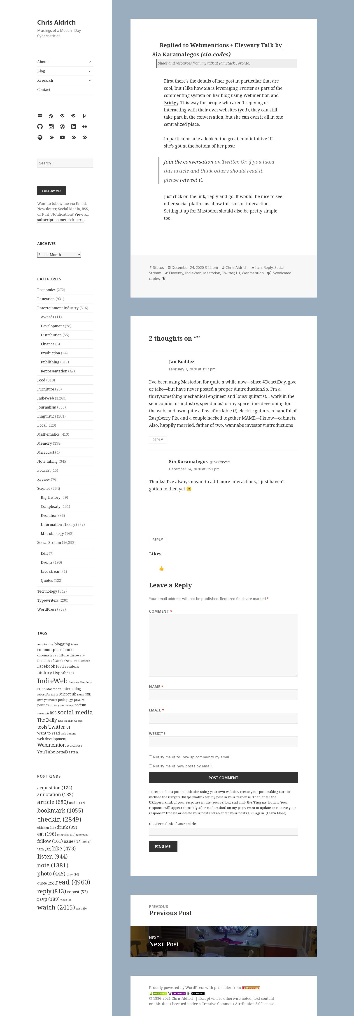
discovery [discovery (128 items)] (77, 655)
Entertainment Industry (58, 307)
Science (43, 488)
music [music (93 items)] (80, 694)
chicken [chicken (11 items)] (46, 828)
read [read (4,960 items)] (72, 882)
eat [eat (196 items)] (46, 834)
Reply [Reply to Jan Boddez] (157, 439)
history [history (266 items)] (44, 673)
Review (43, 479)
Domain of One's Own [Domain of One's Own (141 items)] (54, 660)
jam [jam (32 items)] (44, 849)
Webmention (253, 272)
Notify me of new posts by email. (183, 766)
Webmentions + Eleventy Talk (232, 45)
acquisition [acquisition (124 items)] (54, 788)
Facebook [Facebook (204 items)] (46, 666)
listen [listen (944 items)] (52, 856)
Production (50, 353)
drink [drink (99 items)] (67, 827)
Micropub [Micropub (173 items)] (67, 694)
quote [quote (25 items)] (45, 883)
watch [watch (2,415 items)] (56, 907)
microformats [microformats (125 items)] (47, 694)
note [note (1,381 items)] (52, 865)
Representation (54, 371)
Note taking (47, 461)
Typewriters (48, 600)
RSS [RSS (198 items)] (53, 713)
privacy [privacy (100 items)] (55, 705)
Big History (51, 497)
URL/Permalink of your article (172, 824)
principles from (237, 987)
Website (157, 733)
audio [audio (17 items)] (77, 802)
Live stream (51, 571)
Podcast (44, 470)
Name (156, 686)
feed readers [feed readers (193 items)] (67, 666)
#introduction (248, 389)
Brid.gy (171, 103)
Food (41, 380)
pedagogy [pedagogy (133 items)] (65, 699)
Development (52, 325)
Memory (44, 443)
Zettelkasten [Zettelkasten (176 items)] (67, 752)
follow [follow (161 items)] (50, 841)
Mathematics (48, 434)
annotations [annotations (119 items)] (45, 644)
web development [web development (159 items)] (52, 739)
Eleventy (176, 272)
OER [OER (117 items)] (88, 694)
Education (46, 298)
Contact (43, 89)
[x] (163, 278)
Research (45, 80)
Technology (47, 591)
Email (156, 710)
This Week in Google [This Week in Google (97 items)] (70, 720)
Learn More (276, 813)
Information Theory (58, 524)
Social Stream (49, 542)
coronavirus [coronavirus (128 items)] (46, 655)
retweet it (191, 179)
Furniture (45, 389)
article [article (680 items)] (52, 802)
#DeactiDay (274, 382)
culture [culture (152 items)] (63, 655)
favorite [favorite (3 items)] (82, 834)
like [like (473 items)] (64, 848)
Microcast (45, 452)
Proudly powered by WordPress (177, 987)
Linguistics (46, 416)
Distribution (51, 335)
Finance (47, 344)
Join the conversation (188, 161)
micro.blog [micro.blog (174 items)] (71, 688)
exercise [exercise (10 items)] (66, 835)
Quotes (47, 580)
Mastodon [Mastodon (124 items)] (53, 689)
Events (46, 562)
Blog (41, 71)
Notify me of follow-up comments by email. (192, 757)
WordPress (46, 609)
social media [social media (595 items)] (75, 712)
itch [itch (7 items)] (86, 842)
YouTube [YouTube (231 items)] (46, 752)
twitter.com (222, 462)
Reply (268, 267)
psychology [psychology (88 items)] (67, 705)
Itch (258, 267)
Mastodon (211, 272)
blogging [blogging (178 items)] (62, 644)
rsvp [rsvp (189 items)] (48, 899)
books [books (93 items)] (74, 644)
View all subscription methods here (62, 217)
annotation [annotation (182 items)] (55, 794)
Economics (46, 289)
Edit (44, 553)
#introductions (278, 425)
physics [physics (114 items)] (79, 700)
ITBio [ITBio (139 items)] (41, 689)
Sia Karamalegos (188, 461)
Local (42, 425)
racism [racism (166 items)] (80, 704)
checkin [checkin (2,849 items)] (59, 819)
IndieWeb (45, 398)
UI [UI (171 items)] (68, 727)
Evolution (49, 515)
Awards (47, 316)
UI (238, 272)
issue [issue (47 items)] (73, 841)
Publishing (50, 362)
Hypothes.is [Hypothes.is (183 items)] (63, 672)
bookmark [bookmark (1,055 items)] (60, 810)
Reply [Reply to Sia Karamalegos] (157, 539)
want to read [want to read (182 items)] (48, 733)
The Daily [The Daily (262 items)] (47, 720)
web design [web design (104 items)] (68, 733)
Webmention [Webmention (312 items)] (51, 745)
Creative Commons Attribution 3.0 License (238, 1003)
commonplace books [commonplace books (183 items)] (55, 649)
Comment (160, 611)
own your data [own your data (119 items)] (47, 700)
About (42, 61)
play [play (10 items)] (72, 874)
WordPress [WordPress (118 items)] (74, 746)
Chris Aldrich (56, 22)
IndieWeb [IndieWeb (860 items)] (52, 680)
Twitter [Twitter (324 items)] (56, 726)
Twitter (228, 272)
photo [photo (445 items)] (51, 873)
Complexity (51, 506)
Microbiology (52, 533)
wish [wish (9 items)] (81, 908)
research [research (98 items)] (43, 713)
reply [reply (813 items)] (51, 891)
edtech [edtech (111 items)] (85, 661)
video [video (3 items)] (66, 899)
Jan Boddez (181, 362)
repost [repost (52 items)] (77, 891)
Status (158, 267)
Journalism (46, 407)
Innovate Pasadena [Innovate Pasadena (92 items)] (80, 682)
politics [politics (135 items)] (43, 705)
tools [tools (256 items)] (42, 727)
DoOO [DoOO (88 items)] (76, 661)
